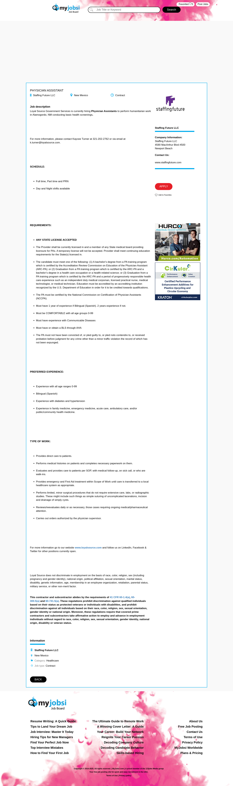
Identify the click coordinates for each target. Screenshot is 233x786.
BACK (38, 679)
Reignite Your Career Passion (122, 737)
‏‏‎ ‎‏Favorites (185, 4)
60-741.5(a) (52, 601)
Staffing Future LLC (167, 128)
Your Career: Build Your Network (120, 731)
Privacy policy (125, 776)
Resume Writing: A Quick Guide (53, 721)
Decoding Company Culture (124, 742)
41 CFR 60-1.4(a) (120, 597)
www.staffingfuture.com (168, 162)
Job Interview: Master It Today (52, 731)
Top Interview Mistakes (47, 747)
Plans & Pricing (191, 753)
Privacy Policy (192, 742)
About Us (196, 721)
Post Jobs (203, 4)
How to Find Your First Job (50, 753)
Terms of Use (193, 737)
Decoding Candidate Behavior (122, 747)
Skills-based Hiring (130, 753)
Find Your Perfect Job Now (50, 742)
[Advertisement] (116, 42)
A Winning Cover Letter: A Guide (120, 726)
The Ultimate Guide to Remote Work (118, 721)
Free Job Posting (190, 726)
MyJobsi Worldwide (188, 747)
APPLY (163, 186)
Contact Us (195, 731)
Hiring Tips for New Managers (52, 737)
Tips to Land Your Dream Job (51, 726)
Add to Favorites (165, 195)
